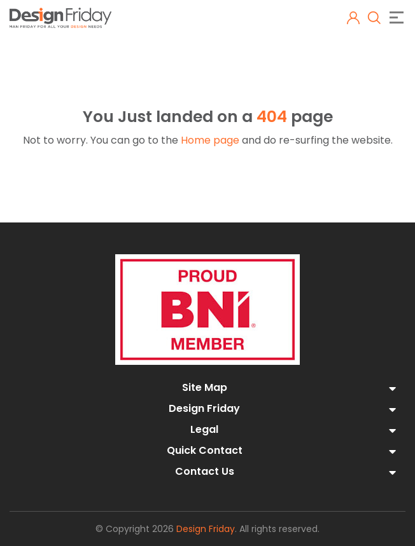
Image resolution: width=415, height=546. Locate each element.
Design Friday (205, 528)
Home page (210, 140)
